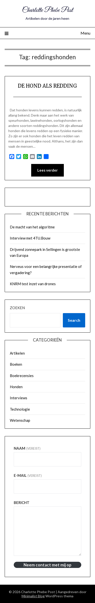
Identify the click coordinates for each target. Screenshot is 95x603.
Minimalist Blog (33, 596)
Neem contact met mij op (47, 564)
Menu (85, 33)
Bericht (21, 502)
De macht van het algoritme (32, 227)
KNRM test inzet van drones (33, 283)
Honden (16, 386)
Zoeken (17, 307)
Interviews (18, 398)
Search (74, 320)
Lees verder (47, 170)
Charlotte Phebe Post (47, 10)
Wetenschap (20, 420)
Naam (27, 448)
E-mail (27, 475)
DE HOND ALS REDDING (47, 86)
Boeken (16, 364)
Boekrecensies (22, 375)
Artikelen (17, 353)
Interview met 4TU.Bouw (30, 238)
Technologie (20, 409)
